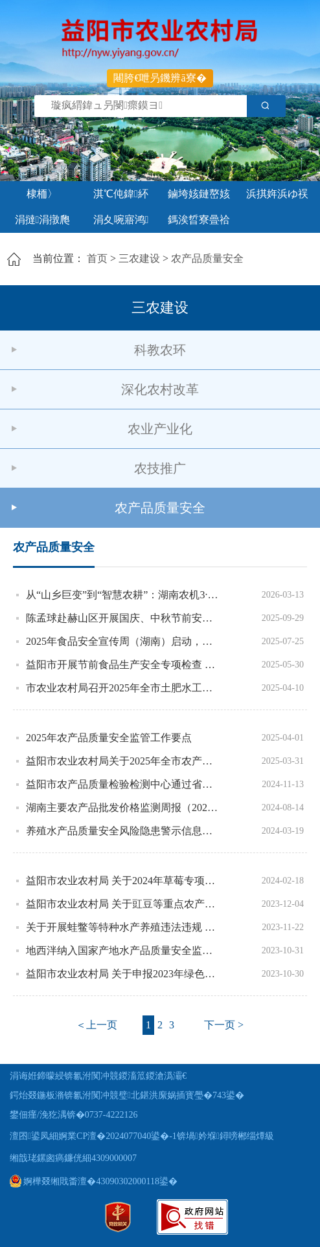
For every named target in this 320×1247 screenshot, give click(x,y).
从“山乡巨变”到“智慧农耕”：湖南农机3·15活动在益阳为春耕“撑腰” (123, 594)
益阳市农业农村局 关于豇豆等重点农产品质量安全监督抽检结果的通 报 (123, 903)
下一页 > (224, 1024)
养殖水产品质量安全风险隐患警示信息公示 (123, 830)
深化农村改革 (160, 389)
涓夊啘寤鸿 (121, 219)
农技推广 (160, 468)
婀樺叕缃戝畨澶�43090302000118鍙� (93, 1181)
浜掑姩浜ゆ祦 (277, 193)
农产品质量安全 (207, 258)
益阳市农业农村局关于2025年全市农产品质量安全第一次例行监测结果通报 (123, 760)
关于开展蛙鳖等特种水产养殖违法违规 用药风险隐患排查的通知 (123, 927)
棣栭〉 (42, 193)
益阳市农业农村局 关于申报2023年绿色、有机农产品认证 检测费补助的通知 (123, 973)
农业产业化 (160, 429)
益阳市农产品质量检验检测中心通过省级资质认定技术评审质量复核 (123, 784)
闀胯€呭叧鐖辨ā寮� (159, 77)
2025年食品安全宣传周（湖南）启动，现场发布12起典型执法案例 (123, 641)
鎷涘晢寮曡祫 (199, 219)
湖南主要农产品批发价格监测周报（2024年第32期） (123, 807)
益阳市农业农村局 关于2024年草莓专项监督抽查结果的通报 (123, 880)
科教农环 (160, 350)
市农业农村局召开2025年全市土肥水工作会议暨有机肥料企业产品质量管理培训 (123, 687)
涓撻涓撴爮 (43, 219)
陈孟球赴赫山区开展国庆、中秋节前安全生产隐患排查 (123, 618)
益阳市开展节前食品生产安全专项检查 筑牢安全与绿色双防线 (123, 664)
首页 (97, 258)
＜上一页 (96, 1024)
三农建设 (139, 258)
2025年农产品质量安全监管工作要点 (109, 737)
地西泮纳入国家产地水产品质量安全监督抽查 (123, 950)
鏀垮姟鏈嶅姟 (199, 193)
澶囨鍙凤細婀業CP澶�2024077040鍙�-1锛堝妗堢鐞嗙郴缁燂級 (142, 1136)
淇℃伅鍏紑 (120, 193)
